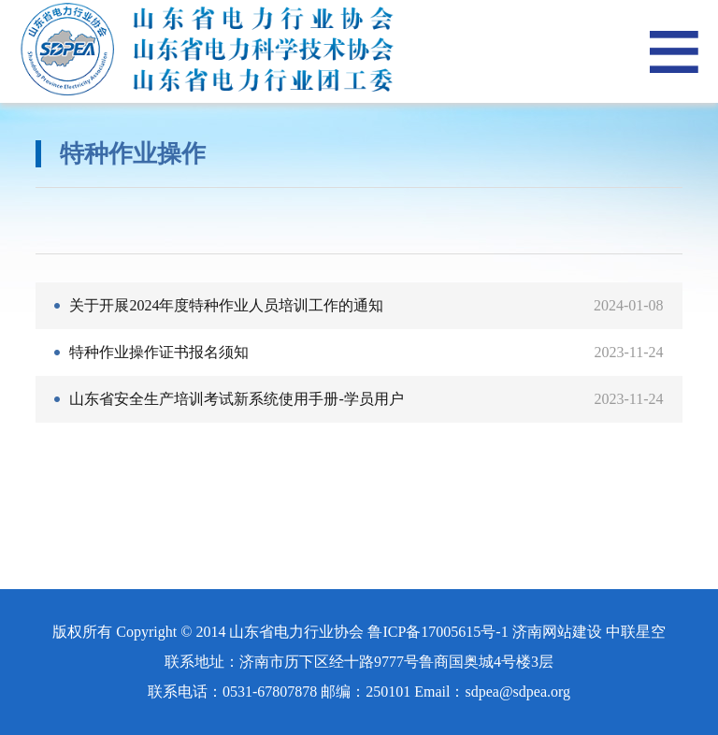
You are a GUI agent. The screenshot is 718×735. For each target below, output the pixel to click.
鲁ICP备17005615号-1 (437, 632)
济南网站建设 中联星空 (589, 632)
